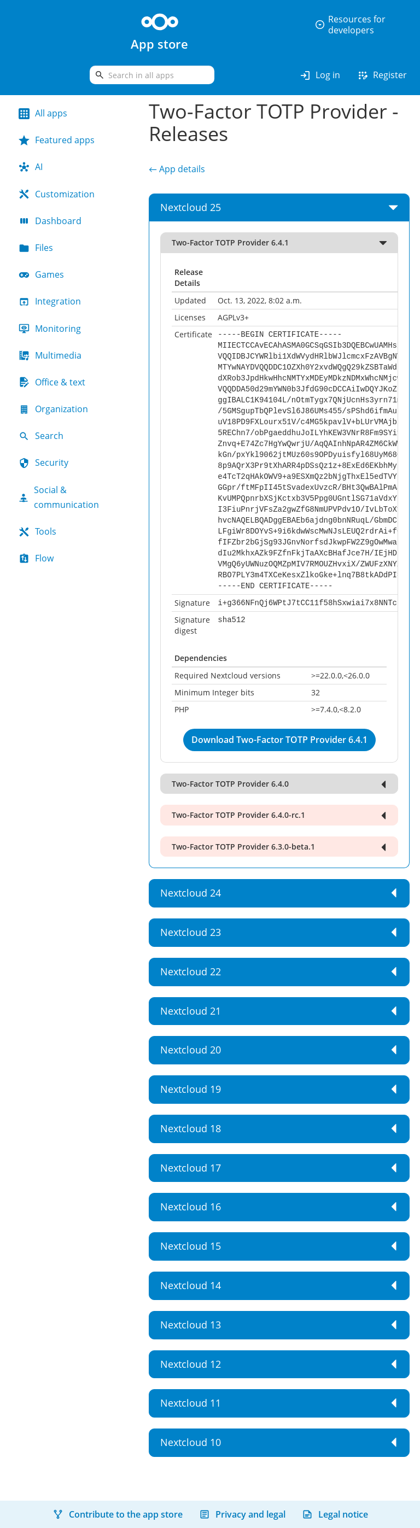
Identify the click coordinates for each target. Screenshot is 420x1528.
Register (382, 75)
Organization (53, 409)
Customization (57, 194)
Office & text (52, 382)
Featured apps (57, 140)
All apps (43, 113)
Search (41, 436)
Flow (36, 558)
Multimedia (50, 355)
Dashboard (50, 221)
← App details (177, 169)
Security (43, 462)
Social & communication (59, 497)
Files (36, 248)
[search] (152, 75)
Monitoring (50, 329)
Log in (319, 75)
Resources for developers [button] (350, 24)
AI (31, 167)
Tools (37, 531)
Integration (50, 301)
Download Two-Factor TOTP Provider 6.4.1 (279, 740)
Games (41, 274)
